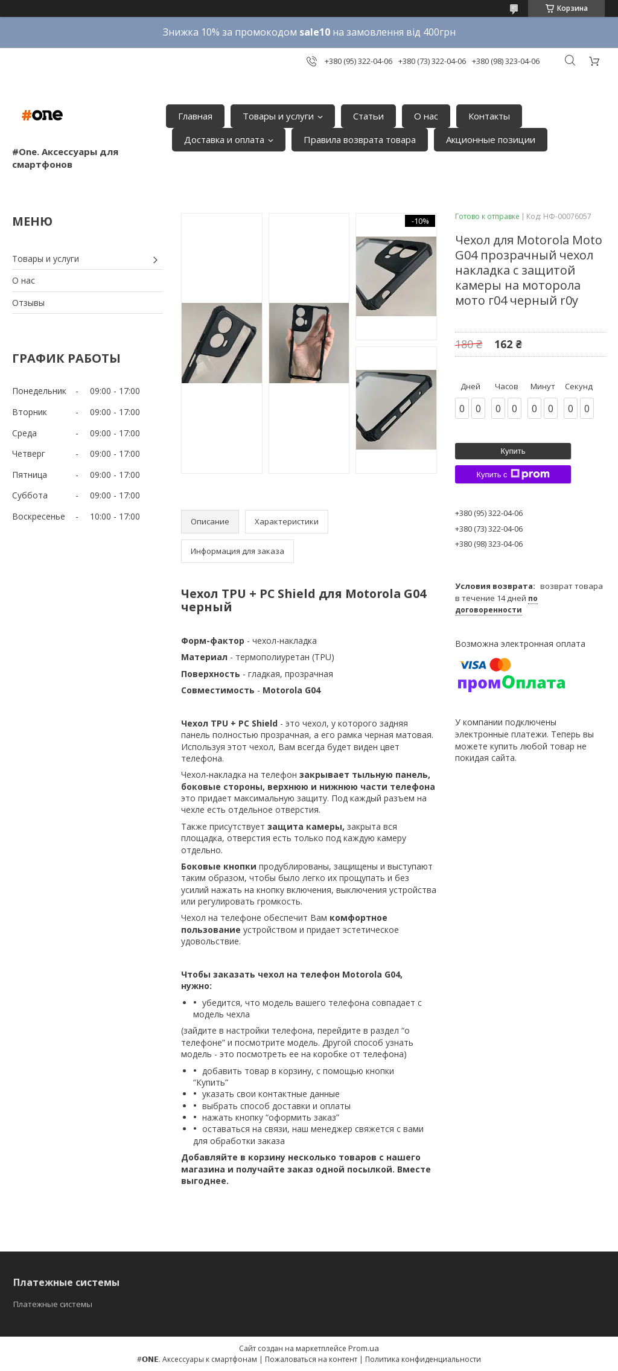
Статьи (368, 116)
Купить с (512, 474)
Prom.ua (363, 1348)
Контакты (489, 116)
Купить (512, 451)
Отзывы (28, 302)
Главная (195, 116)
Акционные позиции (490, 139)
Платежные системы (52, 1304)
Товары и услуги (278, 116)
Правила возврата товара (360, 139)
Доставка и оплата (224, 139)
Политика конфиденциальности (423, 1359)
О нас (426, 116)
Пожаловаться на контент (311, 1359)
